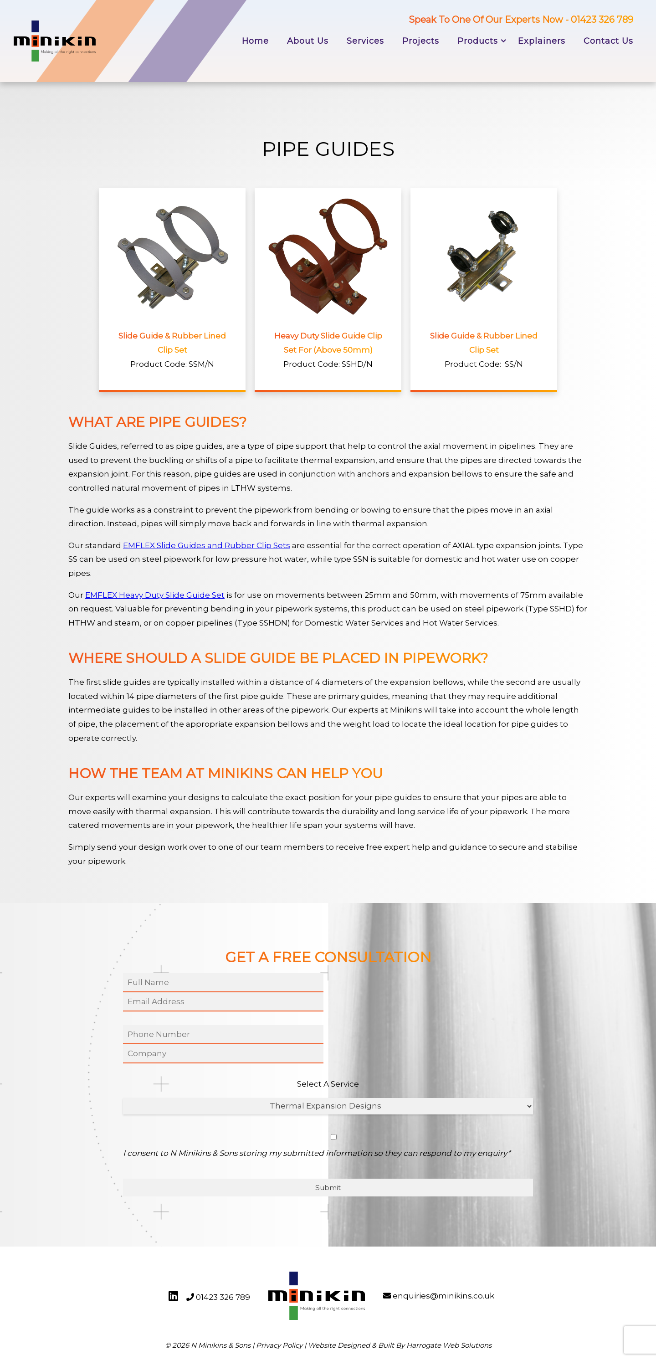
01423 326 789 (223, 1297)
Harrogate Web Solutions (449, 1345)
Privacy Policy (279, 1345)
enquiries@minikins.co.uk (443, 1295)
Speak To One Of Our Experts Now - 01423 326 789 (521, 19)
